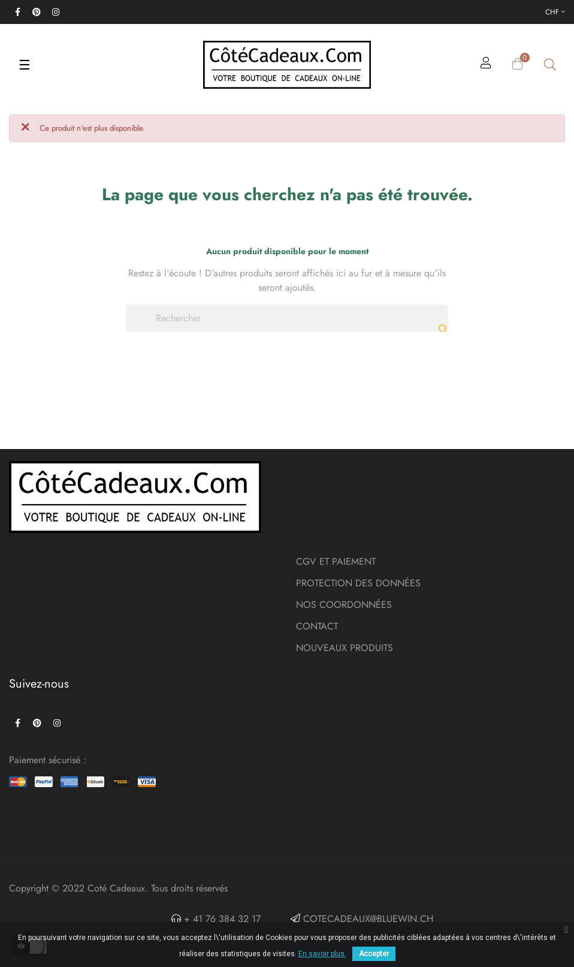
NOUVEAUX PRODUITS (344, 648)
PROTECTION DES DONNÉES (358, 583)
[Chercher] (287, 318)
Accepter (374, 954)
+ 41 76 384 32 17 (221, 919)
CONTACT (317, 626)
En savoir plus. (322, 954)
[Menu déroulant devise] (555, 12)
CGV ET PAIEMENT (336, 561)
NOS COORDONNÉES (344, 604)
